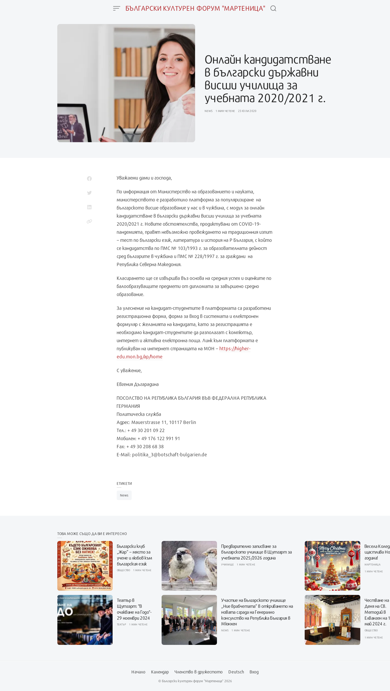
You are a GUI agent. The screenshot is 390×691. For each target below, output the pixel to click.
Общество (123, 570)
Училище (227, 564)
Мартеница (372, 564)
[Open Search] (273, 8)
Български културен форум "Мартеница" (195, 8)
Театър (121, 624)
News (209, 110)
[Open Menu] (116, 8)
